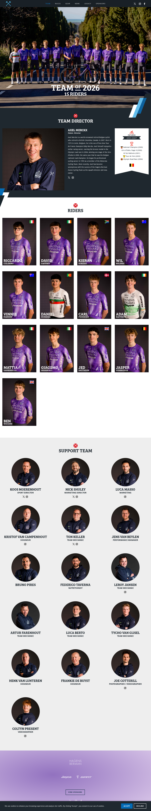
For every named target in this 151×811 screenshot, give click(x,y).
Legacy (87, 3)
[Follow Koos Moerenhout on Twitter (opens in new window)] (24, 497)
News (77, 3)
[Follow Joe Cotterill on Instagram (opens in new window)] (125, 688)
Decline (140, 806)
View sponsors (75, 792)
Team (48, 3)
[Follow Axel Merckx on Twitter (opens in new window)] (70, 177)
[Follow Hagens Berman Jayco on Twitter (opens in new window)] (135, 3)
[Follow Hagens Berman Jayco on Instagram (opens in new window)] (140, 3)
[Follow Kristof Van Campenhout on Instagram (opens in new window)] (25, 544)
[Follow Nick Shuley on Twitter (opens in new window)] (74, 497)
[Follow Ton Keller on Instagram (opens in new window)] (77, 544)
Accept (127, 806)
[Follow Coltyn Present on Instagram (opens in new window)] (25, 736)
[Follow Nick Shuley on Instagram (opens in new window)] (77, 497)
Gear (67, 3)
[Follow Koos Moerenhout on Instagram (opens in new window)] (27, 497)
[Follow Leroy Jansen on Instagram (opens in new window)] (125, 592)
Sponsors (100, 3)
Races (58, 3)
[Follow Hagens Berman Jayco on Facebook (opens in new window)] (144, 3)
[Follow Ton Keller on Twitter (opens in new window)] (74, 544)
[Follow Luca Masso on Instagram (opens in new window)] (125, 497)
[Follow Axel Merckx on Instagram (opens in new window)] (73, 177)
